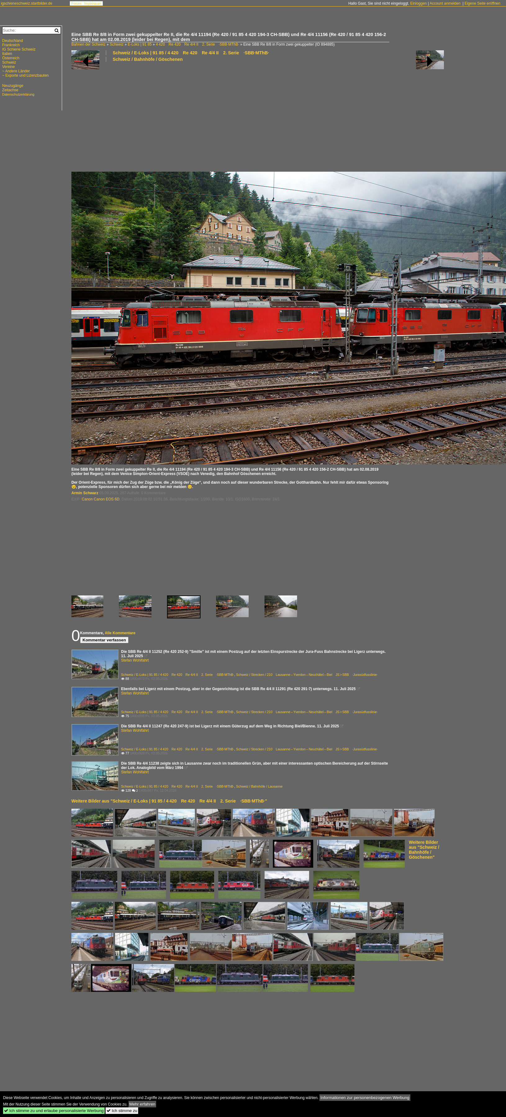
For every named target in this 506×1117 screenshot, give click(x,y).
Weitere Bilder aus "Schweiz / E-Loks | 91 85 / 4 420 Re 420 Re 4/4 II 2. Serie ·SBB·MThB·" (169, 800)
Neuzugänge (12, 86)
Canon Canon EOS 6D (100, 499)
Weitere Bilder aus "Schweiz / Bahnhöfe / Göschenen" (424, 850)
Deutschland (12, 40)
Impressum (92, 3)
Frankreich (11, 45)
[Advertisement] (257, 116)
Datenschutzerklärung (18, 94)
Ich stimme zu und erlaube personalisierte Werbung (54, 1110)
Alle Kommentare (120, 633)
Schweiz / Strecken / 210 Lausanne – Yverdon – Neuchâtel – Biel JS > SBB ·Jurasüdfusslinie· (307, 674)
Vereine (8, 67)
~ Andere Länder (16, 71)
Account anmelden (445, 3)
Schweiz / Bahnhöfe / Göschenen (148, 59)
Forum (76, 3)
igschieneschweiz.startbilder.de (26, 3)
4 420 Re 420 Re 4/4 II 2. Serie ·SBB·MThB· (197, 44)
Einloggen (418, 3)
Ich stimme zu (121, 1110)
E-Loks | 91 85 (139, 44)
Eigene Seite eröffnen (482, 3)
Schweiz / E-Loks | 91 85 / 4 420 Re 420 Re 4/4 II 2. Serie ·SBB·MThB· (191, 52)
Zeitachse (10, 90)
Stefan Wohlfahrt (135, 660)
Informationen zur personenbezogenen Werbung (364, 1097)
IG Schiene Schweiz (18, 49)
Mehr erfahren (142, 1104)
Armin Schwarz (84, 493)
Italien (7, 54)
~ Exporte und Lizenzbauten (25, 75)
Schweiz (117, 44)
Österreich (10, 58)
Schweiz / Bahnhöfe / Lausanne (259, 786)
